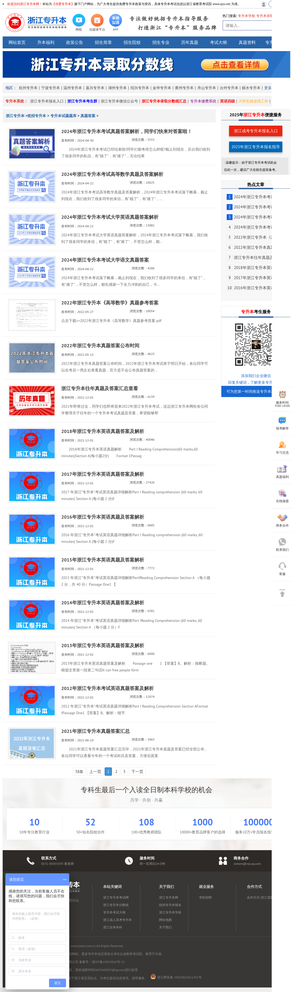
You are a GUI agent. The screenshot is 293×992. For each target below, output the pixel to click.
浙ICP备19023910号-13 (108, 962)
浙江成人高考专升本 (117, 920)
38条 (79, 771)
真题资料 (247, 42)
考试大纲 (218, 42)
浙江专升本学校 (170, 912)
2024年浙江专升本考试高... (254, 206)
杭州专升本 (28, 87)
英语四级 (227, 101)
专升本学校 (246, 16)
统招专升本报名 (170, 905)
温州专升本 (72, 87)
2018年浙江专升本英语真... (254, 267)
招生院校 (132, 42)
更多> (269, 87)
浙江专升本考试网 (116, 897)
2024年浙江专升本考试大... (254, 217)
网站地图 (165, 920)
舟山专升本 (206, 87)
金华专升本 (162, 87)
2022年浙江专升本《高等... (254, 237)
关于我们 (165, 927)
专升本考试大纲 (114, 912)
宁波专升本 (50, 87)
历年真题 (189, 42)
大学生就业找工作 (253, 101)
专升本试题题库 (63, 115)
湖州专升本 (117, 87)
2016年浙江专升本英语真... (254, 287)
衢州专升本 (184, 87)
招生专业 (160, 42)
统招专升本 (36, 115)
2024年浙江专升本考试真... (254, 196)
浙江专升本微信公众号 (119, 101)
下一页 (137, 771)
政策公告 (74, 42)
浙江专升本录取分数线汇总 (164, 101)
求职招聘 (205, 897)
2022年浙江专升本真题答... (254, 247)
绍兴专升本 (140, 87)
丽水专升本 (251, 87)
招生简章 (103, 42)
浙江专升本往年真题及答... (254, 257)
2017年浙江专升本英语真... (254, 277)
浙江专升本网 (168, 897)
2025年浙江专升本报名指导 (255, 146)
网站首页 (17, 42)
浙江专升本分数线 (116, 905)
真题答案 (87, 115)
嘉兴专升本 (95, 87)
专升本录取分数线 (270, 16)
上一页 (95, 771)
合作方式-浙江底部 (260, 897)
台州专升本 (229, 87)
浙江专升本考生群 (82, 101)
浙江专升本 (16, 115)
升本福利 (45, 42)
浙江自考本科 (112, 927)
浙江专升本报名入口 (47, 101)
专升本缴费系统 (203, 101)
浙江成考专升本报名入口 (256, 130)
